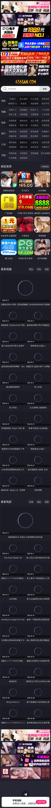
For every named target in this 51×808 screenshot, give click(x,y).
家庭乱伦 (23, 142)
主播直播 (34, 114)
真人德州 (23, 99)
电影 (3, 122)
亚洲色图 (23, 131)
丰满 (31, 502)
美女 (31, 269)
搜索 (45, 88)
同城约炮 (12, 153)
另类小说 (23, 147)
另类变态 (45, 125)
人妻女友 (34, 142)
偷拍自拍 (23, 120)
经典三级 (23, 125)
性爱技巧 (45, 147)
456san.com (25, 82)
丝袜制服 (23, 114)
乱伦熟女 (34, 125)
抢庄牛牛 (45, 103)
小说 (3, 144)
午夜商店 (23, 153)
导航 (3, 155)
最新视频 (6, 269)
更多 (47, 269)
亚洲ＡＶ (12, 109)
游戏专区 (45, 99)
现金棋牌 (34, 103)
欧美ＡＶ (34, 109)
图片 (3, 133)
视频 (3, 111)
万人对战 (34, 99)
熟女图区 (34, 136)
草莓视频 (34, 153)
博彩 (3, 100)
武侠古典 (45, 142)
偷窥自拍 (12, 131)
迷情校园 (12, 147)
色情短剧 (23, 158)
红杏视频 (12, 158)
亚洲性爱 (12, 120)
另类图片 (45, 136)
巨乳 (39, 269)
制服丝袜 (12, 125)
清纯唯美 (23, 136)
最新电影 (6, 502)
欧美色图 (34, 131)
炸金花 (23, 103)
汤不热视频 (45, 153)
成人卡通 (34, 120)
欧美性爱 (45, 120)
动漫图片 (45, 131)
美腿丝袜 (12, 136)
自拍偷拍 (23, 109)
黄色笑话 (34, 147)
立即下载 (41, 802)
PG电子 (12, 99)
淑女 (39, 502)
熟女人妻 (12, 114)
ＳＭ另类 (45, 114)
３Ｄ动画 (45, 109)
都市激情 (12, 142)
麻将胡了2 (12, 103)
